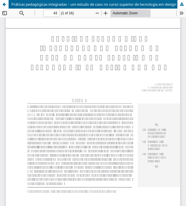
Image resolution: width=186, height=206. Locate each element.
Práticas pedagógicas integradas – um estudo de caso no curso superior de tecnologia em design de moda (98, 4)
